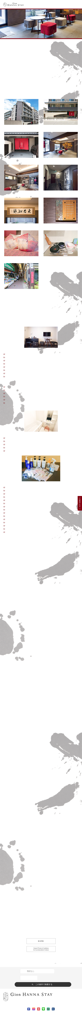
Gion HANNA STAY (10, 41)
